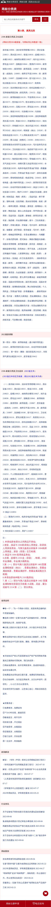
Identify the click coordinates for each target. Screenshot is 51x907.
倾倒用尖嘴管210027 (22, 59)
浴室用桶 (20, 201)
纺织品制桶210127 (37, 88)
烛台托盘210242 (32, 126)
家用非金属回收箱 (37, 263)
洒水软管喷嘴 (31, 201)
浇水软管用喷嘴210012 (25, 50)
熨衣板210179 (18, 102)
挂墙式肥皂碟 (12, 239)
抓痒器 (30, 272)
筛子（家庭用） (34, 268)
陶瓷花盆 (12, 211)
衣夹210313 (40, 140)
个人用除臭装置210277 (29, 135)
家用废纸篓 (22, 244)
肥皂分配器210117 (25, 83)
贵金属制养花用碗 (35, 301)
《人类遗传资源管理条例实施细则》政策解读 (22, 779)
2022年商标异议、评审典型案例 (16, 793)
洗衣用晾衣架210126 (18, 88)
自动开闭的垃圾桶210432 (20, 187)
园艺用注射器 (31, 282)
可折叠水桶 (17, 320)
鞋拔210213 (21, 121)
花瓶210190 (21, 107)
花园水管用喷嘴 (9, 244)
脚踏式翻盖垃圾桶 (37, 239)
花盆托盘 (33, 197)
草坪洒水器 (38, 211)
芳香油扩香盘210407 (26, 173)
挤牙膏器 (18, 230)
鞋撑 (43, 230)
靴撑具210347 (35, 154)
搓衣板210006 (8, 50)
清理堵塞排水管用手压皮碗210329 (17, 145)
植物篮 (40, 244)
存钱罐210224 (18, 126)
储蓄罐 (9, 230)
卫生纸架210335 (19, 149)
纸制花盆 (10, 197)
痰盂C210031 (38, 187)
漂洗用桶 (37, 310)
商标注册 (23, 2)
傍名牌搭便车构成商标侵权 (14, 859)
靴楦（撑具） (21, 197)
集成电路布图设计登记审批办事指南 (18, 821)
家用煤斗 (39, 272)
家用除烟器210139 (18, 97)
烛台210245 (17, 130)
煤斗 (31, 220)
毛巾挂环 (33, 225)
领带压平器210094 (29, 74)
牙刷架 (24, 225)
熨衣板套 (27, 230)
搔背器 (11, 272)
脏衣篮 (32, 244)
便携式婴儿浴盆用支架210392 (30, 164)
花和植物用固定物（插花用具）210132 (19, 93)
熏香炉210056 (35, 64)
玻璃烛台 (39, 206)
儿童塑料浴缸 (23, 254)
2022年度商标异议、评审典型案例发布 (19, 869)
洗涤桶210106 (21, 78)
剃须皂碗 (27, 320)
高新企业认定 (34, 2)
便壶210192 (15, 112)
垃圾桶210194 (27, 112)
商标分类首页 (9, 2)
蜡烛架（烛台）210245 (33, 130)
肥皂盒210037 (8, 64)
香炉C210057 (22, 192)
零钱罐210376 (35, 159)
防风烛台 (22, 249)
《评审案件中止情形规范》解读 (16, 788)
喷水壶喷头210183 (33, 102)
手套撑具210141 (34, 97)
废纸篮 (30, 206)
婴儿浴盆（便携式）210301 (21, 140)
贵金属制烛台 (35, 296)
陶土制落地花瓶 (34, 287)
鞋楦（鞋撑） (37, 254)
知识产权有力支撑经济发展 (14, 831)
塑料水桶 (10, 201)
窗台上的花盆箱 (24, 211)
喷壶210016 (28, 55)
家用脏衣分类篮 (13, 310)
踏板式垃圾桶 (35, 192)
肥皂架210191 (33, 107)
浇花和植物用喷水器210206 (21, 116)
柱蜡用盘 (14, 277)
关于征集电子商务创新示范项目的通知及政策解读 (24, 812)
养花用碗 (22, 268)
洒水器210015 (16, 55)
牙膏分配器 (15, 225)
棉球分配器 (13, 206)
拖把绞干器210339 (35, 149)
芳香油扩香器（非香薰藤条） (22, 291)
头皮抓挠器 (21, 272)
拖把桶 (11, 220)
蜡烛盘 (23, 206)
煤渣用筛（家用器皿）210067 (26, 69)
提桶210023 (40, 55)
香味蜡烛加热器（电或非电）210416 (25, 178)
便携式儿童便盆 (21, 296)
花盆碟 (21, 216)
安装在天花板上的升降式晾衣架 (20, 315)
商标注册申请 (12, 903)
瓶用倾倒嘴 (26, 310)
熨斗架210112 (35, 78)
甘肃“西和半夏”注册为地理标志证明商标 (20, 864)
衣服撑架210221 (34, 121)
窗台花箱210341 (20, 154)
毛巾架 (10, 296)
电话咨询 (38, 903)
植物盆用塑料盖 (15, 235)
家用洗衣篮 (38, 216)
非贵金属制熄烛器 (18, 301)
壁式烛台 (23, 239)
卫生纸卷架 (40, 220)
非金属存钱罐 (21, 220)
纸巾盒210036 (39, 59)
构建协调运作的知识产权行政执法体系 (19, 826)
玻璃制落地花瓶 (19, 287)
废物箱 (28, 216)
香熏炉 (5, 225)
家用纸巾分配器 (9, 268)
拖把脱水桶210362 (19, 159)
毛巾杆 (36, 230)
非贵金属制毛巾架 (21, 306)
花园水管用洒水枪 (16, 282)
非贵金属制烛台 (30, 235)
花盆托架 (12, 216)
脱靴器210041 (21, 64)
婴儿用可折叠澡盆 (27, 277)
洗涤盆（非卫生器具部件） (23, 258)
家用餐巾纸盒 (21, 263)
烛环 (5, 235)
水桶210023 (7, 59)
